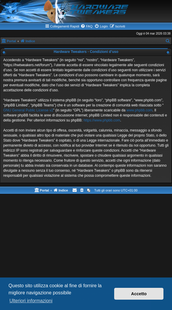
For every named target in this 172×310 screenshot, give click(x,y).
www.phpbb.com (140, 110)
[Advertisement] (86, 241)
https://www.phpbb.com (101, 120)
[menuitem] (86, 26)
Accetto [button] (139, 293)
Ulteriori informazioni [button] (31, 300)
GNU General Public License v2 (28, 110)
